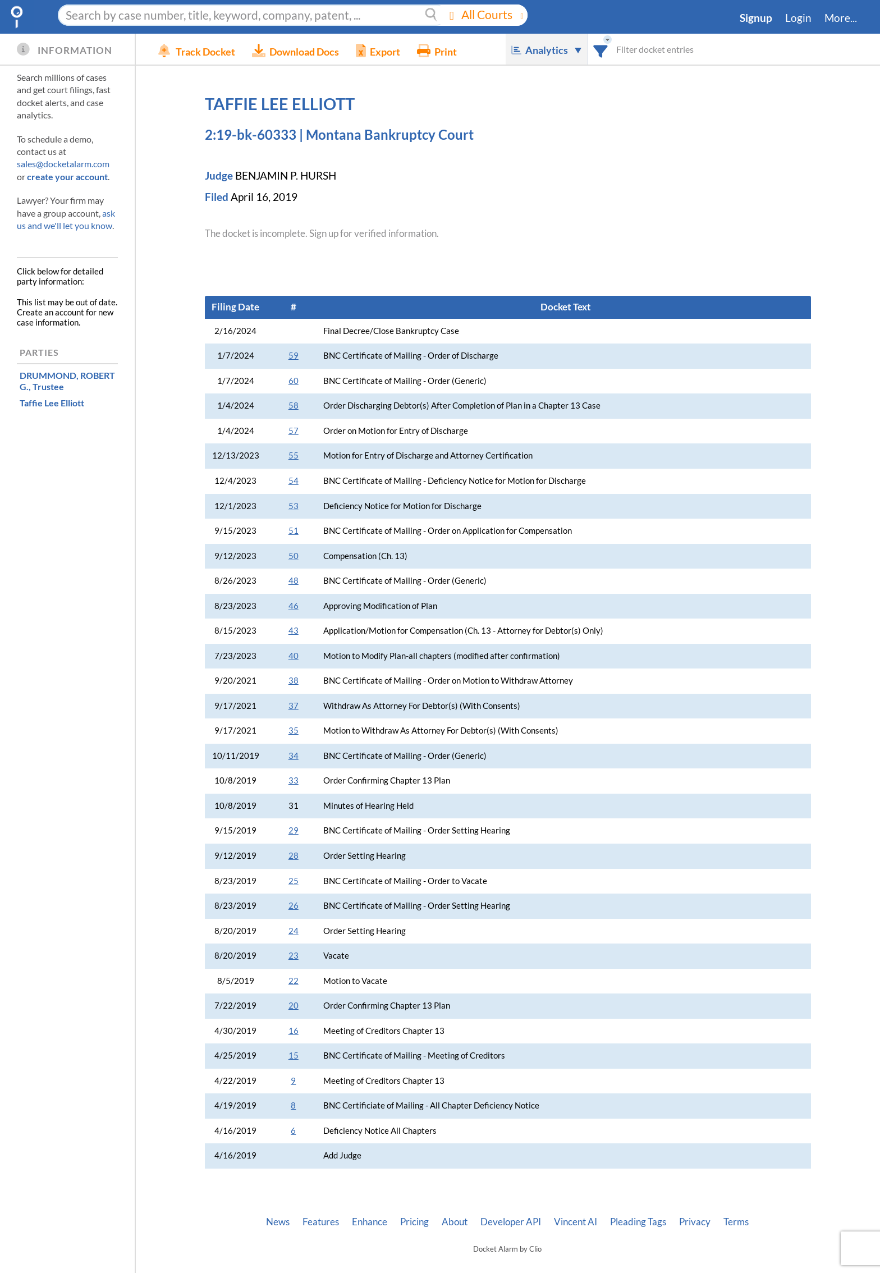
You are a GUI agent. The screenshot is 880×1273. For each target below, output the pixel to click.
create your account (67, 176)
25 (293, 881)
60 (293, 381)
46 (293, 606)
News (278, 1222)
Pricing (414, 1222)
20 (293, 1005)
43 (293, 630)
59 (293, 355)
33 (293, 780)
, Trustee (67, 380)
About (454, 1222)
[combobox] (601, 49)
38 (293, 680)
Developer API (510, 1222)
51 (293, 530)
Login (798, 18)
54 (293, 481)
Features (320, 1222)
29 (293, 830)
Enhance (369, 1222)
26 (293, 905)
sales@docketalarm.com (63, 163)
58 (293, 405)
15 (293, 1055)
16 (293, 1031)
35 (293, 730)
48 (293, 580)
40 (293, 656)
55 (293, 455)
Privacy (695, 1222)
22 (293, 981)
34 (293, 756)
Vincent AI (575, 1222)
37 (293, 706)
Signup (756, 18)
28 (293, 855)
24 (293, 931)
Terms (736, 1222)
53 (293, 506)
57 (293, 431)
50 (293, 556)
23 (293, 955)
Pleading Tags (638, 1222)
